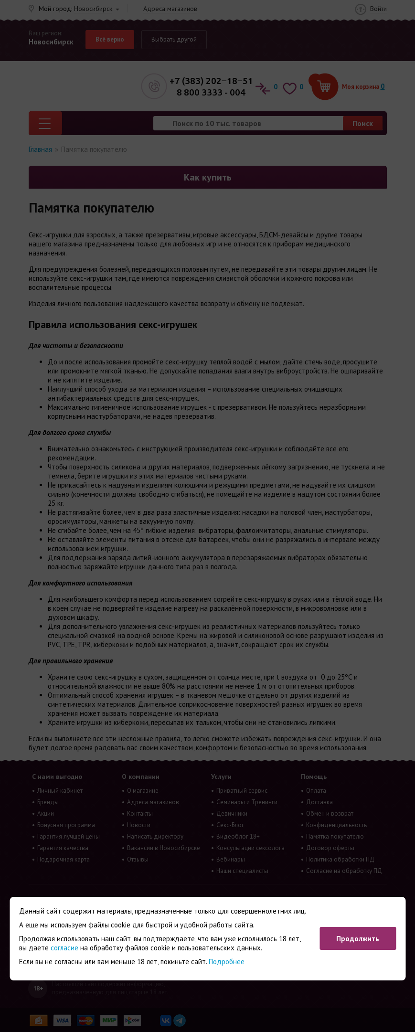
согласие (64, 947)
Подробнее (227, 961)
